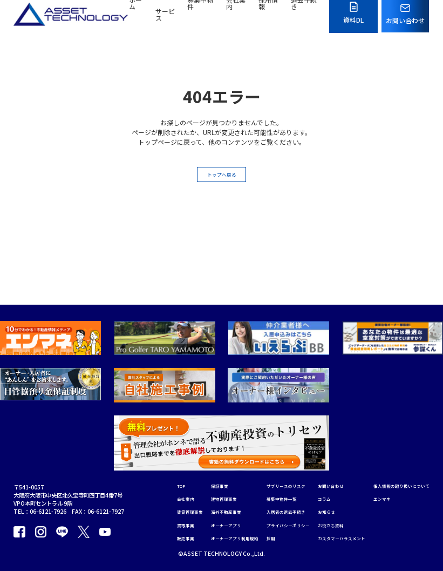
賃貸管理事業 (177, 467)
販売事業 (172, 498)
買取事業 (172, 482)
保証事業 (212, 436)
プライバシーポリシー (296, 482)
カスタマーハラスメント (361, 498)
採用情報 (268, 20)
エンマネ (172, 537)
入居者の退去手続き (293, 467)
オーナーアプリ (221, 482)
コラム (339, 451)
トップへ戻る (221, 177)
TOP (167, 436)
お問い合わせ (347, 436)
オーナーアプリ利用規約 (231, 498)
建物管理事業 (218, 451)
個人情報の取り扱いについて (196, 522)
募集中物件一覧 (288, 451)
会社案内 (236, 20)
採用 (274, 498)
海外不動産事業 (221, 467)
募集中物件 (200, 20)
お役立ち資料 (347, 482)
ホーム (135, 20)
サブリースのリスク (293, 436)
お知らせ (342, 467)
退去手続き (304, 20)
